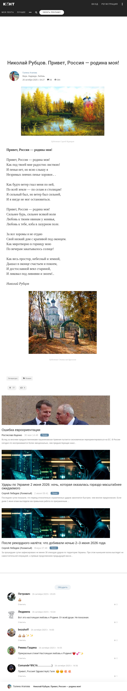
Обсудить (62, 587)
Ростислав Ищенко (12, 435)
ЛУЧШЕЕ (21, 12)
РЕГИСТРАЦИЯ (110, 4)
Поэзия (27, 378)
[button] (122, 4)
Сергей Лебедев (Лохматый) (17, 493)
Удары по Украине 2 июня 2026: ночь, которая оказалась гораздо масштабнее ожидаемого (62, 486)
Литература (12, 378)
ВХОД (95, 4)
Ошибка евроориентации (21, 430)
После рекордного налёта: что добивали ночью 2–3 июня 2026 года (54, 543)
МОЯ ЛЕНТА (8, 12)
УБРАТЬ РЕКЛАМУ (52, 12)
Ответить (22, 604)
